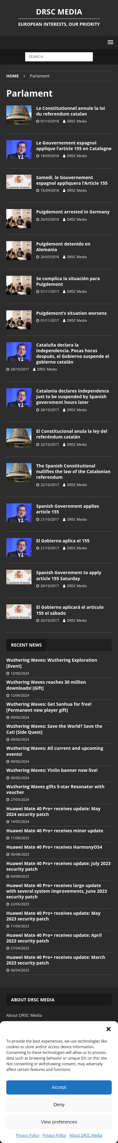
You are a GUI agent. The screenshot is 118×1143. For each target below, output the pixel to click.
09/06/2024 (20, 717)
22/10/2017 (50, 444)
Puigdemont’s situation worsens (71, 313)
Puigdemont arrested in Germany (73, 212)
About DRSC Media (85, 1135)
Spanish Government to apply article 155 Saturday (68, 575)
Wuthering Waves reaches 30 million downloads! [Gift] (46, 685)
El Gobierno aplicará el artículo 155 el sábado (70, 610)
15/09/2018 (50, 190)
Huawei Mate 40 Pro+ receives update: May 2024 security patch (53, 811)
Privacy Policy (27, 1135)
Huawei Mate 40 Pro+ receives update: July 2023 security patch (58, 866)
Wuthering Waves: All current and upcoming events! (54, 751)
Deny (59, 1104)
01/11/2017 (50, 291)
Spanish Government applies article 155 (67, 509)
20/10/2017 (50, 585)
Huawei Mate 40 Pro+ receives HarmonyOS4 (54, 847)
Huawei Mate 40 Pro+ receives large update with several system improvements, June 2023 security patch (56, 891)
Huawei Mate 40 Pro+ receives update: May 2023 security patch (53, 916)
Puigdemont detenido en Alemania (63, 246)
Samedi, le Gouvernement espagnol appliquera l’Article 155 (72, 180)
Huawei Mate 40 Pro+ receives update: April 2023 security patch (54, 938)
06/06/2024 (20, 777)
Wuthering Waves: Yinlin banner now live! (52, 770)
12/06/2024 (20, 673)
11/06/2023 (20, 926)
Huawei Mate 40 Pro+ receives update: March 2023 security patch (55, 960)
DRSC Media (77, 121)
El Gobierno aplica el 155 (62, 541)
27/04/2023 (20, 948)
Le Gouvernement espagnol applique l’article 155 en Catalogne (74, 145)
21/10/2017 (50, 519)
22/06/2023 (20, 904)
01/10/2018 (50, 121)
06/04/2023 (20, 970)
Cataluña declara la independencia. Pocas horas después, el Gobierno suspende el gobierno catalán (72, 353)
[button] (108, 1029)
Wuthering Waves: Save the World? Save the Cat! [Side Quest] (54, 729)
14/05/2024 (20, 821)
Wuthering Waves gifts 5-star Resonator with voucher (55, 789)
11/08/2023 (20, 837)
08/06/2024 (20, 761)
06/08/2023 (20, 854)
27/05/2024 (20, 799)
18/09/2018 (50, 155)
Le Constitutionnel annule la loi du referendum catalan (70, 111)
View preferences (59, 1121)
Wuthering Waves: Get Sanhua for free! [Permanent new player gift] (49, 707)
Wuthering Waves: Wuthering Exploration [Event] (51, 663)
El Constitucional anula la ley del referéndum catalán (71, 434)
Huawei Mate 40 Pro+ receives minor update (54, 831)
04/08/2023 (20, 876)
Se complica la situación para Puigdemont (68, 281)
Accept (59, 1087)
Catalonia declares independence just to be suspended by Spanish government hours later (72, 396)
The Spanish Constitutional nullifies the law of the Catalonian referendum (73, 471)
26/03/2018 (50, 219)
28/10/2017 (20, 369)
